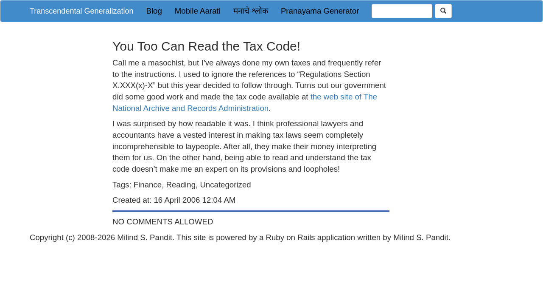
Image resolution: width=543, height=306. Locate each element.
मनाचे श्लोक (250, 10)
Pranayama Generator (320, 10)
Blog (154, 10)
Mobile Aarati (198, 10)
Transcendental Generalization (81, 11)
